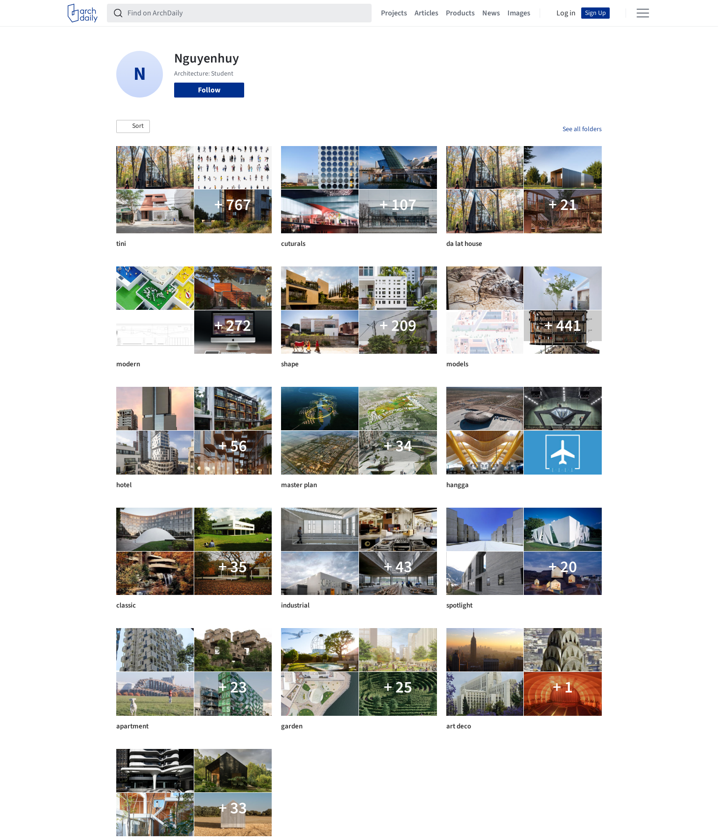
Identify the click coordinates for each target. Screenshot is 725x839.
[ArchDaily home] (83, 13)
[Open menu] (642, 13)
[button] (133, 126)
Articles (426, 13)
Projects (394, 13)
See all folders (582, 129)
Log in (566, 13)
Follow (209, 90)
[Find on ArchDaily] (246, 13)
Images (518, 13)
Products (460, 13)
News (491, 13)
